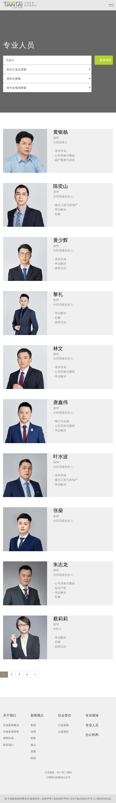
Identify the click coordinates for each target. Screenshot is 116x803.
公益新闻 (63, 725)
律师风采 (8, 738)
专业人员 (91, 725)
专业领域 (91, 715)
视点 (33, 744)
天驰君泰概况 (11, 725)
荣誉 (33, 738)
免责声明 (47, 798)
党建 (33, 751)
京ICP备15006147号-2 (82, 798)
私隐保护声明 (61, 798)
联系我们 (8, 744)
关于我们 (9, 715)
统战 (33, 757)
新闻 (33, 725)
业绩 (33, 731)
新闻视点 (37, 715)
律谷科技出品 (104, 798)
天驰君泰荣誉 (11, 731)
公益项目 (63, 731)
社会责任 (64, 715)
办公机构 (91, 734)
